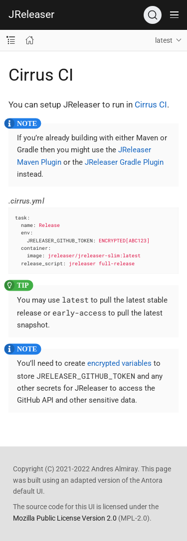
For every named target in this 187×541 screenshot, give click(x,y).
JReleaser (31, 14)
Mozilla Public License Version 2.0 (65, 518)
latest (164, 40)
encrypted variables (119, 363)
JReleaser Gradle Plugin (124, 162)
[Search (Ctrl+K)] (153, 15)
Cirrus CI (151, 104)
